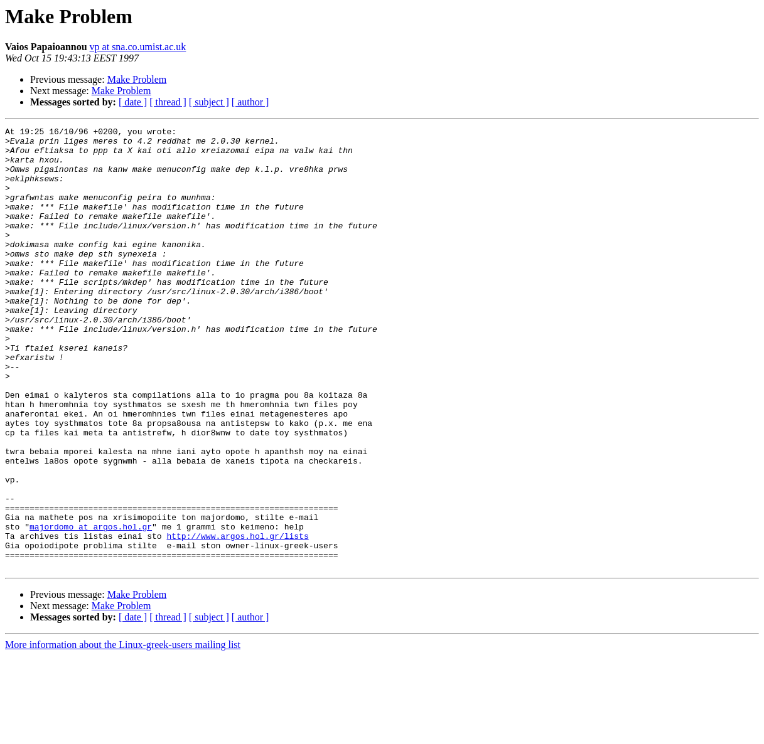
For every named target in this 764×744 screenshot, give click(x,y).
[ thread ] (167, 102)
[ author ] (250, 102)
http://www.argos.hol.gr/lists (237, 618)
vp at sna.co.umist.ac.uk (138, 46)
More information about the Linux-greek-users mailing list (122, 733)
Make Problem (137, 79)
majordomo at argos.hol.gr (91, 607)
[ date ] (133, 102)
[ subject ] (209, 102)
